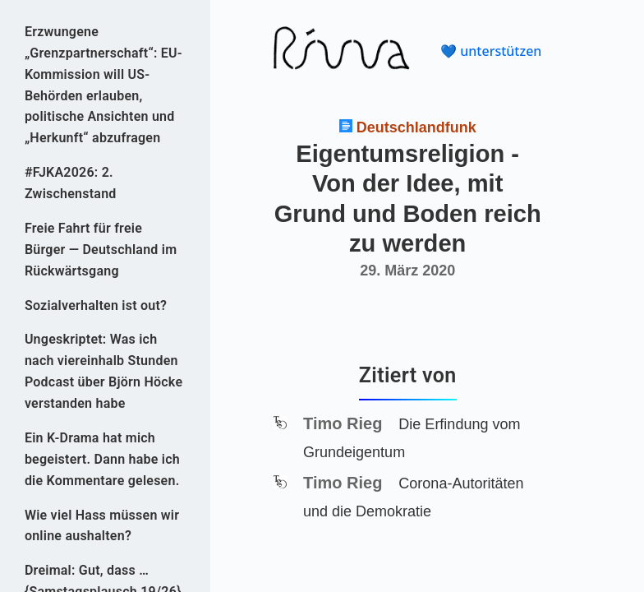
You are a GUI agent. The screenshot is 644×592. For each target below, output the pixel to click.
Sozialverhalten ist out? (96, 305)
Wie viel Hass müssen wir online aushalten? (102, 525)
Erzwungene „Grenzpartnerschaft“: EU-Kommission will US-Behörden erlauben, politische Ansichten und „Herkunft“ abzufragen (103, 85)
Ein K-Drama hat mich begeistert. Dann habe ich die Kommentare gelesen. (102, 459)
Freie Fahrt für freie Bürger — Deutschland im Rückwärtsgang (101, 249)
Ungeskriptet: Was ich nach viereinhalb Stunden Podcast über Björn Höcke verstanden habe (103, 371)
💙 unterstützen (490, 51)
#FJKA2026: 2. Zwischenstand (71, 182)
